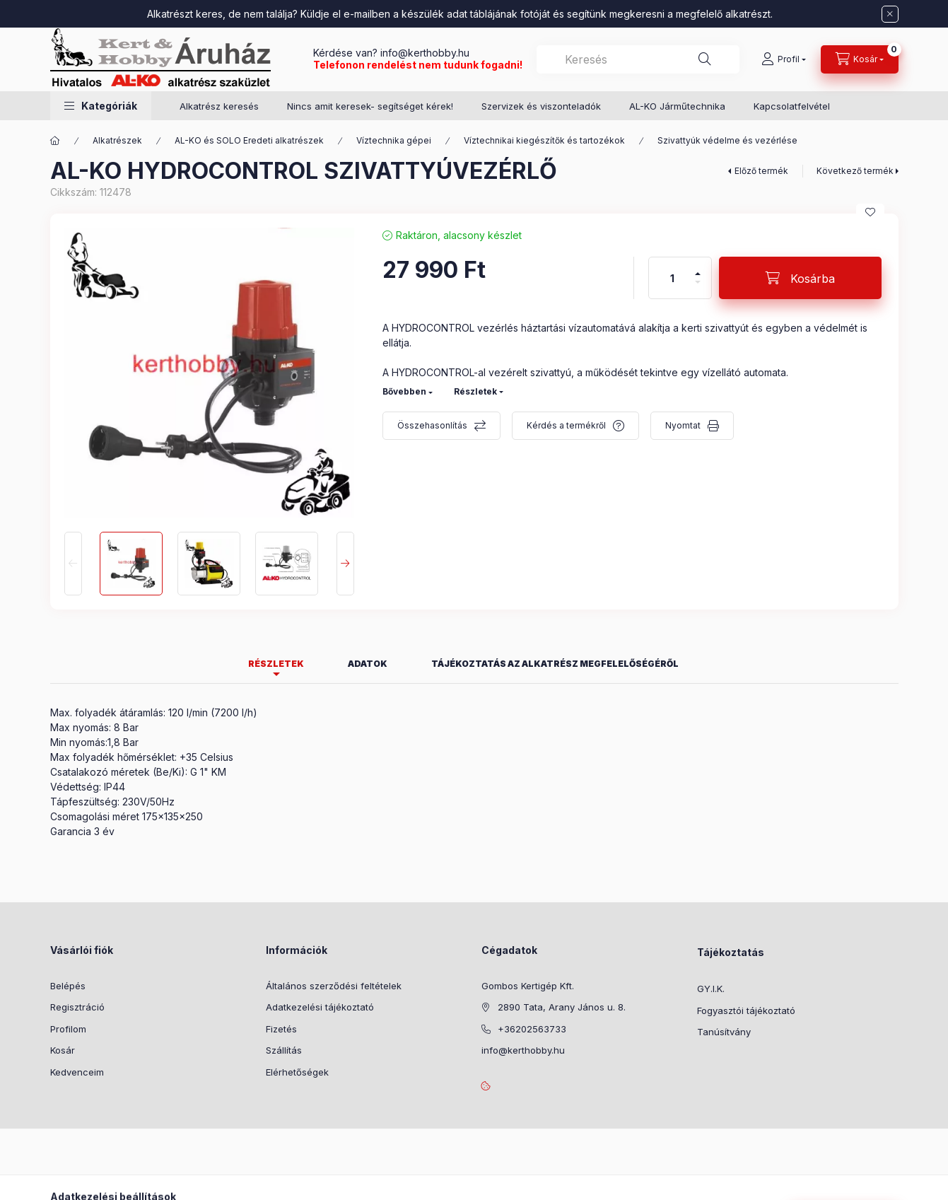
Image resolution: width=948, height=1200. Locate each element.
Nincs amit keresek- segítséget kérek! (370, 106)
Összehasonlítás (432, 425)
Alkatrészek (117, 140)
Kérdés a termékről (566, 425)
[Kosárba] (800, 278)
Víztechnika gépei (393, 140)
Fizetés (281, 1029)
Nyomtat (683, 425)
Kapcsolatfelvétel (792, 106)
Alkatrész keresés (219, 106)
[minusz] (697, 288)
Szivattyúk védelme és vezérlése (727, 140)
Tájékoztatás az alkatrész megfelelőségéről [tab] (555, 663)
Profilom (68, 1029)
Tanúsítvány (724, 1031)
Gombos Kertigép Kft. (527, 985)
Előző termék (761, 170)
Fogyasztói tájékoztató (746, 1010)
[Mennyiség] (672, 277)
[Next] (345, 563)
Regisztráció (77, 1007)
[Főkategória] (55, 140)
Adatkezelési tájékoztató (320, 1007)
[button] (100, 105)
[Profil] (784, 59)
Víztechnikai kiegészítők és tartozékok (544, 140)
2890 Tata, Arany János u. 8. (562, 1007)
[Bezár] (890, 14)
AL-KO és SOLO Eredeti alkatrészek (249, 140)
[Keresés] (704, 59)
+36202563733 (532, 1029)
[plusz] (697, 267)
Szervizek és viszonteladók (541, 106)
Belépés (68, 985)
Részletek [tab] (276, 663)
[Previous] (73, 563)
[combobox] (638, 59)
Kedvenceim (77, 1072)
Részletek (475, 391)
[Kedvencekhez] (870, 212)
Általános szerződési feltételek (334, 985)
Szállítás (284, 1050)
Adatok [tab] (367, 663)
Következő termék (855, 170)
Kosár (62, 1050)
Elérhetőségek (297, 1072)
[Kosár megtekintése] (860, 59)
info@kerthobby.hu (423, 53)
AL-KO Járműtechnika (677, 106)
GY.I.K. (711, 988)
